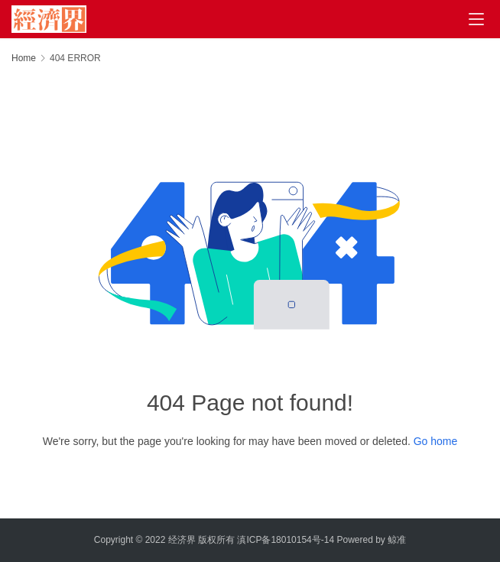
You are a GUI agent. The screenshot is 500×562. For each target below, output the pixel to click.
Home (23, 58)
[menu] (476, 19)
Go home (436, 441)
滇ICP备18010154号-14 (285, 539)
